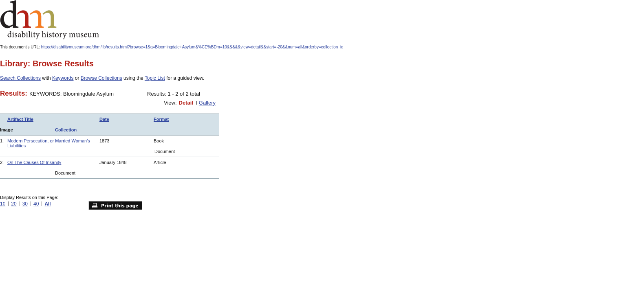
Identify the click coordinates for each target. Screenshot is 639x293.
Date (104, 119)
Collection (66, 129)
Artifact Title (20, 119)
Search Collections (20, 78)
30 (25, 204)
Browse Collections (101, 78)
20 (13, 204)
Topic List (155, 78)
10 (2, 204)
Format (161, 119)
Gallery (207, 103)
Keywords (63, 78)
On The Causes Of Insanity (34, 162)
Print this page (115, 205)
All (47, 204)
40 (36, 204)
